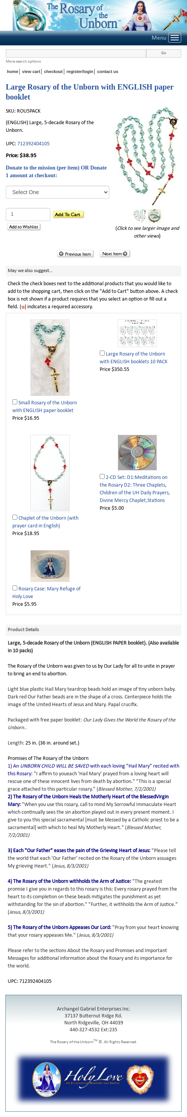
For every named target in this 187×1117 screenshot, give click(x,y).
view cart (31, 71)
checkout (53, 71)
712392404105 (33, 144)
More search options (23, 62)
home (12, 71)
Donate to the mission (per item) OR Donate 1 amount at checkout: (56, 171)
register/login (80, 71)
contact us (107, 71)
